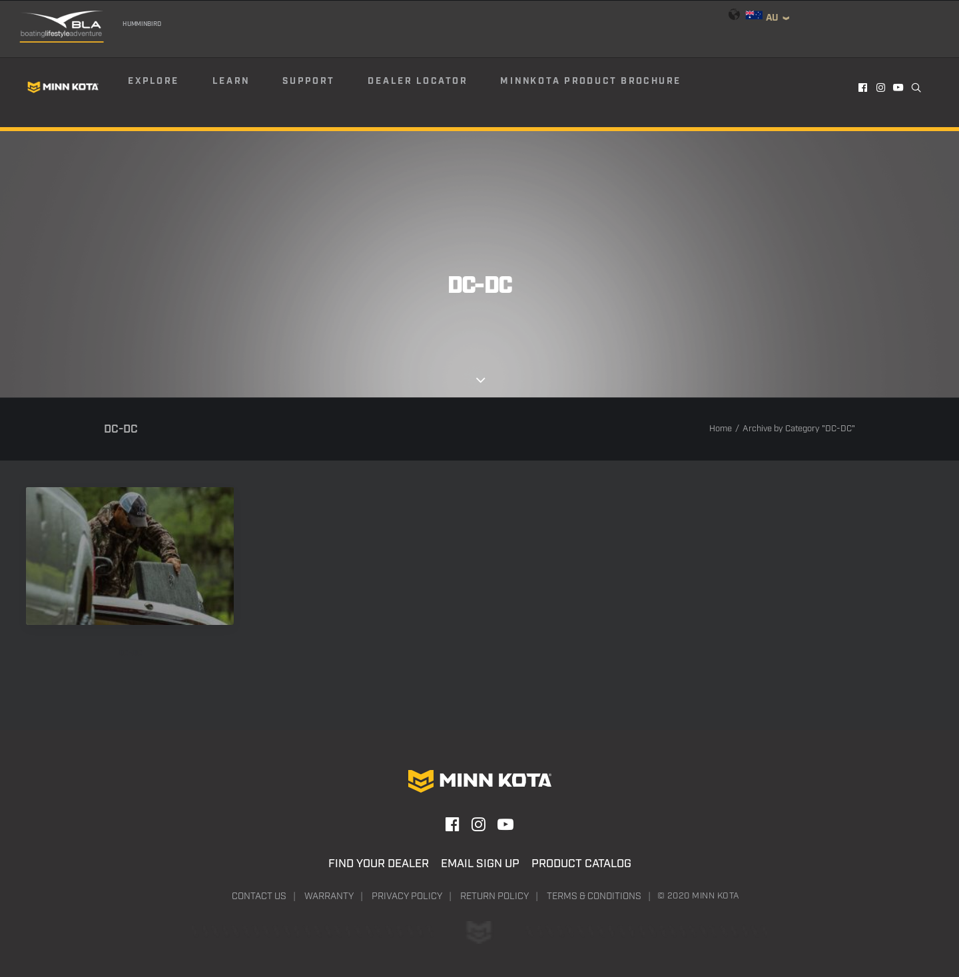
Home (720, 429)
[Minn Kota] (63, 87)
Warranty (329, 896)
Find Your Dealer (378, 864)
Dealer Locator (418, 81)
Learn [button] (231, 81)
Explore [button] (153, 81)
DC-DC (130, 653)
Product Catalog (581, 864)
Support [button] (308, 81)
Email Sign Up (480, 864)
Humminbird (142, 24)
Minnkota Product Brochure (590, 81)
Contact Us (259, 896)
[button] (863, 87)
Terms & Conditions (594, 896)
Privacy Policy (407, 896)
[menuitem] (169, 87)
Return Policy (494, 896)
